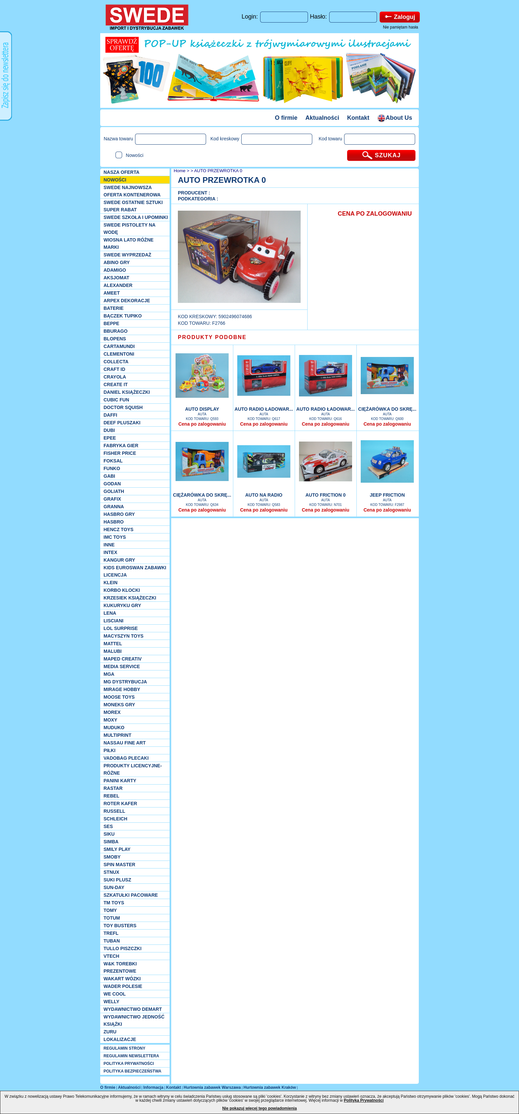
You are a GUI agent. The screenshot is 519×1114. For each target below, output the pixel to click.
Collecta (116, 361)
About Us (394, 117)
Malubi (112, 651)
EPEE (110, 438)
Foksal (113, 460)
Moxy (110, 720)
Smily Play (117, 849)
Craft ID (114, 369)
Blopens (115, 338)
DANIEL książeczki (127, 392)
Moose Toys (119, 697)
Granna (114, 506)
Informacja (153, 1087)
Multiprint (117, 735)
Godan (112, 483)
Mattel (113, 643)
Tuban (112, 940)
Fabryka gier (121, 445)
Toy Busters (120, 925)
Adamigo (115, 270)
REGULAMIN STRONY (124, 1048)
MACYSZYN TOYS (123, 636)
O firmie (286, 117)
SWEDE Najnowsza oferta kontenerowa (132, 191)
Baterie (113, 308)
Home (179, 170)
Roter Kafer (120, 803)
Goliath (114, 491)
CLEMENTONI (119, 354)
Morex (112, 712)
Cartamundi (119, 346)
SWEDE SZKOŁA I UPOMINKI (136, 217)
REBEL (111, 796)
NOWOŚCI (115, 179)
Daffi (110, 415)
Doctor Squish (123, 407)
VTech (111, 956)
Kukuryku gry (122, 605)
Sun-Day (114, 887)
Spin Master (119, 864)
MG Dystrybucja (125, 681)
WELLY (111, 1001)
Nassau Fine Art (125, 742)
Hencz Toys (118, 529)
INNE (109, 544)
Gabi (109, 476)
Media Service (122, 666)
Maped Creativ (123, 658)
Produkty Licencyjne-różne (133, 769)
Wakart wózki (122, 978)
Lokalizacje (120, 1039)
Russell (114, 811)
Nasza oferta (121, 172)
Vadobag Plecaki (126, 758)
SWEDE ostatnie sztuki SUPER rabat (133, 206)
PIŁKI (109, 750)
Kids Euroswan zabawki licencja (135, 571)
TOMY (110, 910)
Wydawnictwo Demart (133, 1009)
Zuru (110, 1031)
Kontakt (358, 117)
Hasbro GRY (119, 514)
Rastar (113, 788)
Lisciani (113, 620)
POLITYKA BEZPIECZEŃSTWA (132, 1071)
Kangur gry (119, 560)
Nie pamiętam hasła (400, 27)
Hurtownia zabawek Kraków (270, 1087)
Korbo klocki (122, 590)
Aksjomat (116, 277)
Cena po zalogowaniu (202, 424)
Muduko (114, 727)
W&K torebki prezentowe (120, 967)
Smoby (112, 857)
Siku (109, 834)
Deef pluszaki (122, 422)
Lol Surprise (121, 628)
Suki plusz (117, 879)
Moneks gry (119, 704)
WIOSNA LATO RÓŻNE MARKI (129, 243)
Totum (112, 918)
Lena (110, 613)
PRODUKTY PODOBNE (212, 337)
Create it (116, 384)
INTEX (110, 552)
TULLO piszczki (122, 948)
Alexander (118, 285)
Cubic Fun (116, 399)
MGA (109, 674)
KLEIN (110, 582)
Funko (112, 468)
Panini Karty (120, 780)
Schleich (115, 818)
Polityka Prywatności (364, 1100)
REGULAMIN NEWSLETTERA (131, 1056)
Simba (111, 841)
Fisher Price (120, 453)
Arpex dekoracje (127, 300)
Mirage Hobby (122, 689)
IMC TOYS (115, 537)
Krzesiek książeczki (130, 597)
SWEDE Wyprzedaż (127, 254)
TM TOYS (114, 902)
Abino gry (117, 262)
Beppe (111, 323)
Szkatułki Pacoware (131, 895)
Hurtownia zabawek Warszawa (212, 1087)
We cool (115, 994)
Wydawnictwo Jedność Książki (134, 1020)
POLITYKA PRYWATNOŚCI (129, 1063)
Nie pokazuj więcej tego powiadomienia (259, 1108)
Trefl (111, 933)
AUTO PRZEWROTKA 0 (218, 170)
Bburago (115, 331)
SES (108, 826)
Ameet (112, 293)
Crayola (115, 377)
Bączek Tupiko (123, 315)
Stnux (111, 872)
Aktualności (322, 117)
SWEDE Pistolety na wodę (129, 228)
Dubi (109, 430)
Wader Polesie (123, 986)
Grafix (112, 499)
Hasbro (114, 521)
